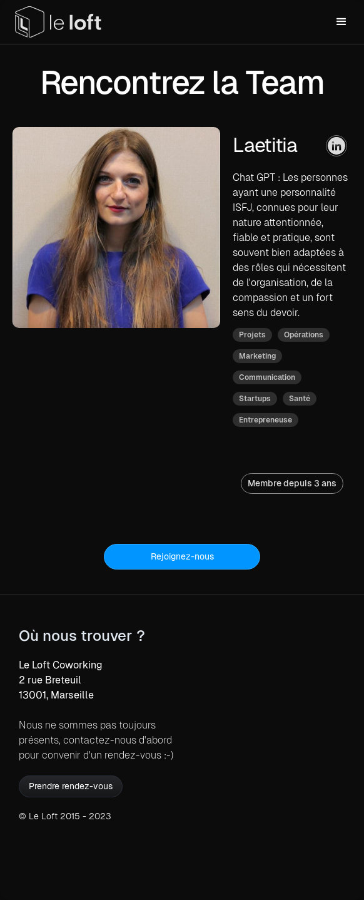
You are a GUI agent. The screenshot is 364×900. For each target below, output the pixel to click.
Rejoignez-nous (182, 556)
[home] (58, 22)
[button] (341, 22)
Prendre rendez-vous (71, 786)
